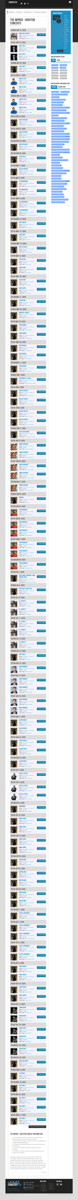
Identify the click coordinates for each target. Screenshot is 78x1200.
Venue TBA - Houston (57, 197)
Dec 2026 (54, 75)
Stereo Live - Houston (57, 144)
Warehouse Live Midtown (58, 173)
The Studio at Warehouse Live (60, 141)
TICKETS (41, 34)
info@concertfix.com (29, 1189)
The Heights (55, 154)
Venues (54, 87)
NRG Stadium (64, 91)
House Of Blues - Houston (58, 128)
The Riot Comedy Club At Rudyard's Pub (58, 136)
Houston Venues (16, 26)
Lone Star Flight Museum (58, 189)
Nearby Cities (62, 87)
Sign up (60, 51)
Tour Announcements (44, 1185)
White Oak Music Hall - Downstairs (58, 152)
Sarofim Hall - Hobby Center (59, 94)
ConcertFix (13, 2)
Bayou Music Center (57, 102)
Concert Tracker (44, 1184)
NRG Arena (55, 91)
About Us (7, 1194)
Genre (58, 60)
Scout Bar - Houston (57, 126)
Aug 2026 (54, 70)
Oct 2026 (54, 73)
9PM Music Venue (56, 147)
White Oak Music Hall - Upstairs (60, 149)
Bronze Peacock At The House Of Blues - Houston (60, 134)
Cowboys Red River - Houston (59, 199)
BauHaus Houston (57, 168)
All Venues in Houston (58, 202)
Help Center (51, 1189)
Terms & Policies (51, 1184)
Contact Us (44, 1190)
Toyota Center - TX (56, 105)
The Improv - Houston (57, 120)
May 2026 (63, 65)
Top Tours (43, 1187)
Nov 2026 (63, 73)
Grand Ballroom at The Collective (58, 171)
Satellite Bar (55, 162)
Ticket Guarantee (51, 1187)
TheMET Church (56, 165)
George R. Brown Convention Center (59, 113)
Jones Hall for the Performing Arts (59, 108)
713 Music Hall (56, 176)
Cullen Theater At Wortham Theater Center (59, 123)
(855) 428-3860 (30, 1182)
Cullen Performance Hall (58, 110)
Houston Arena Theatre (58, 99)
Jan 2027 (63, 75)
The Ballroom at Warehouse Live (59, 139)
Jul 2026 (63, 67)
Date (53, 60)
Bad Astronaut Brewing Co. (59, 183)
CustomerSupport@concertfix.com (32, 1185)
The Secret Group (56, 157)
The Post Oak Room (57, 194)
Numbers (54, 115)
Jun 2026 (54, 67)
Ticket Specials (51, 1185)
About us (43, 1189)
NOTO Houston (56, 178)
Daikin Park (55, 97)
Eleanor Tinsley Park (57, 131)
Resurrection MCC (56, 191)
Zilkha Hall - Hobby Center (59, 118)
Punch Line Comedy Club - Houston (59, 181)
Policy (22, 1194)
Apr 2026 (54, 65)
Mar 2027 (63, 78)
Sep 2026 (63, 70)
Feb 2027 (54, 78)
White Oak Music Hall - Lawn (59, 160)
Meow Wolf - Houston (57, 186)
